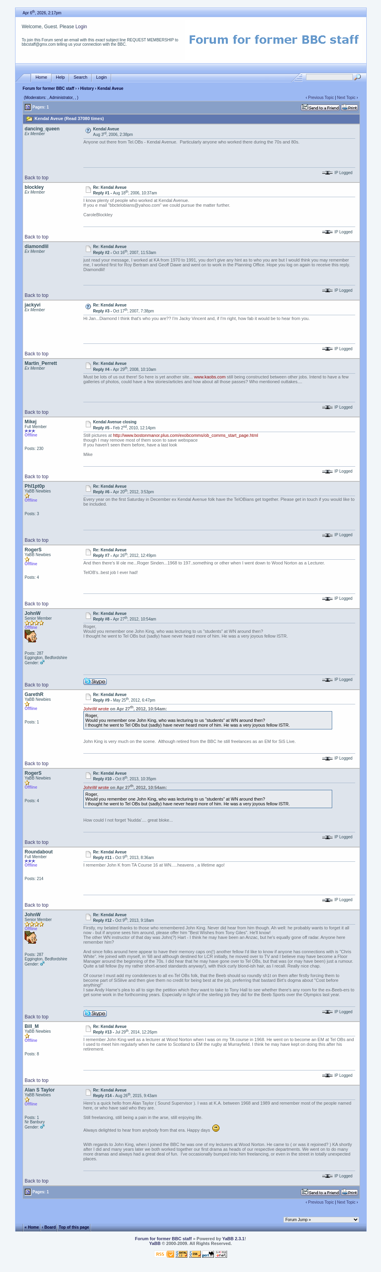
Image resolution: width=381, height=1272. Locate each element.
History (87, 88)
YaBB (155, 1243)
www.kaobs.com (209, 376)
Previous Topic (321, 97)
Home (41, 77)
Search (80, 77)
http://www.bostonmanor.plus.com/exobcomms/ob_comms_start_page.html (185, 435)
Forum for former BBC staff (48, 88)
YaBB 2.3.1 (233, 1238)
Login (81, 26)
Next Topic (346, 97)
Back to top (36, 177)
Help (60, 77)
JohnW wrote (96, 708)
